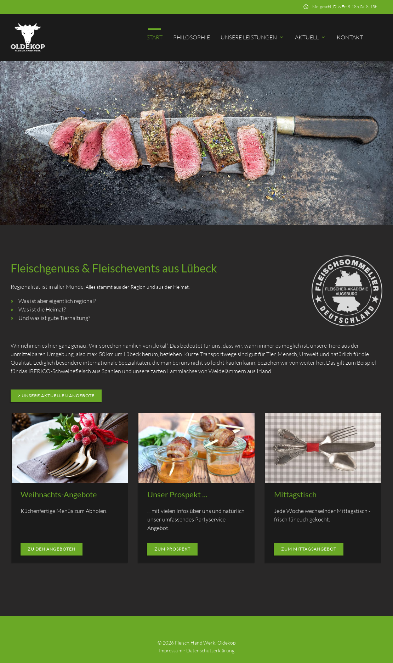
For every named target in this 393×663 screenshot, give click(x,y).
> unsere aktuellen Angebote (56, 395)
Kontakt (350, 37)
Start (155, 37)
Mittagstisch (295, 494)
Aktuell (310, 37)
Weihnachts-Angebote (59, 494)
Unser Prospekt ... (177, 494)
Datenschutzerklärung (210, 650)
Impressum (170, 650)
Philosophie (191, 37)
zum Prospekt (172, 549)
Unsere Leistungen (252, 37)
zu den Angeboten (51, 549)
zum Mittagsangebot (308, 549)
